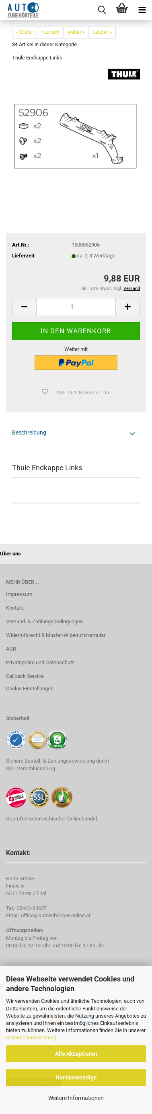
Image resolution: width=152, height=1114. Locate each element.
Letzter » (102, 32)
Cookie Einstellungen (29, 689)
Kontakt (15, 608)
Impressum (19, 594)
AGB (11, 649)
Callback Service (25, 676)
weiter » (76, 32)
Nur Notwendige (76, 1077)
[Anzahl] (76, 307)
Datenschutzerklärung (31, 1037)
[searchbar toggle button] (102, 10)
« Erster (24, 32)
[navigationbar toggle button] (142, 10)
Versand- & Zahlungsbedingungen (44, 621)
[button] (24, 307)
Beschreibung (29, 432)
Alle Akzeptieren (76, 1054)
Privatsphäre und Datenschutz (40, 662)
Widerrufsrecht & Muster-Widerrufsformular (55, 635)
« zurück (50, 32)
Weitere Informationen (76, 1098)
